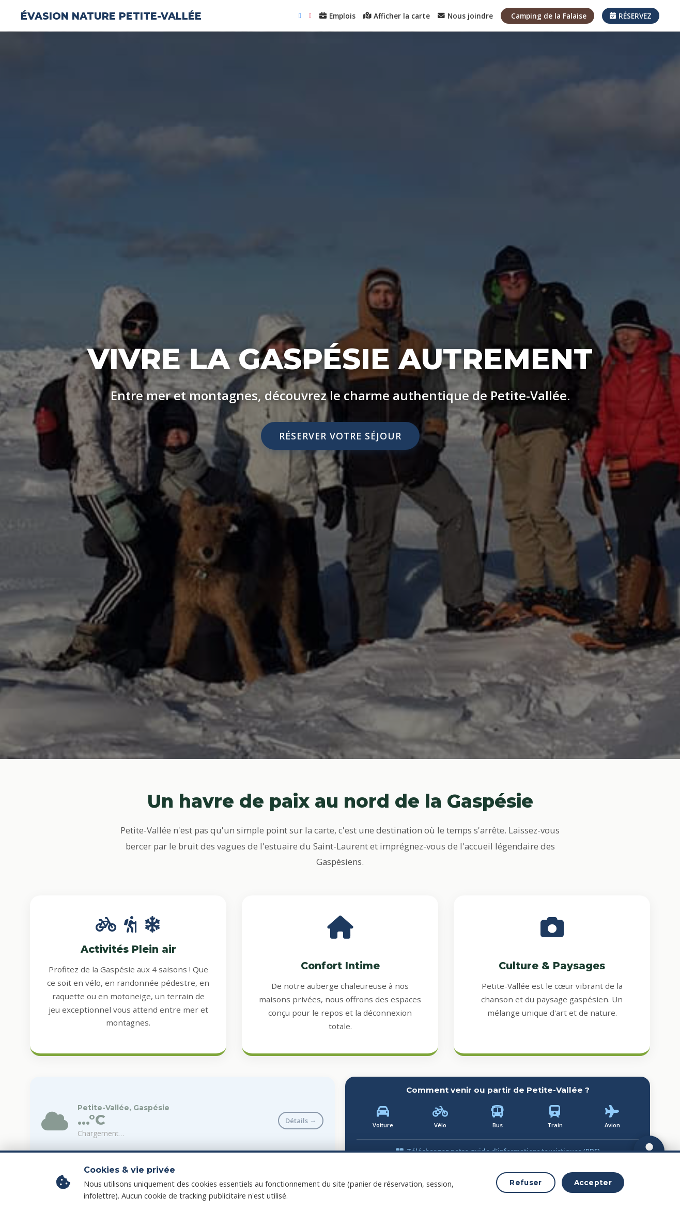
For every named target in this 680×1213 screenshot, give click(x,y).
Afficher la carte (396, 16)
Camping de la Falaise (548, 16)
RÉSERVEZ (631, 16)
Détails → (300, 1120)
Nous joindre (465, 16)
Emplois (337, 16)
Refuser (525, 1182)
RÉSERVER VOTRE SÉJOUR (340, 436)
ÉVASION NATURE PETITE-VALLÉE (111, 16)
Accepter (593, 1182)
